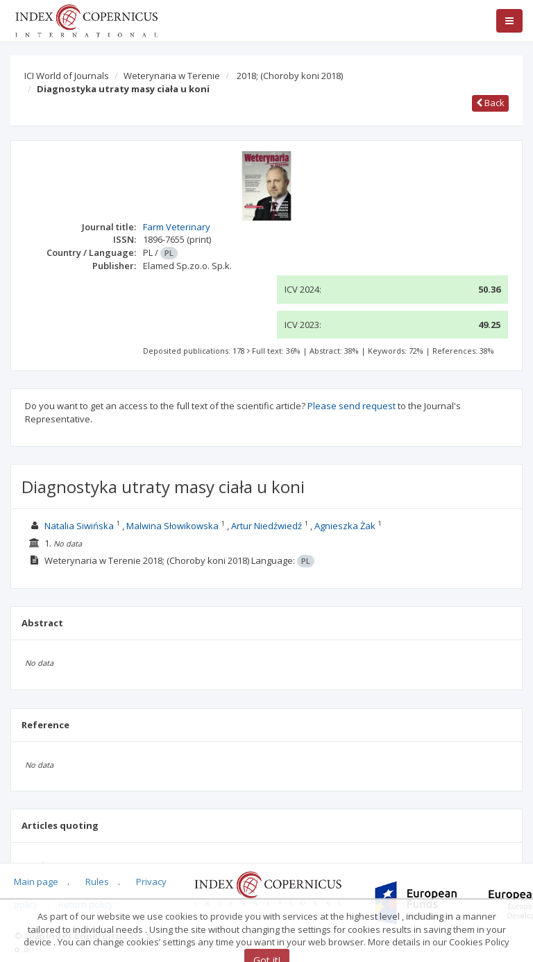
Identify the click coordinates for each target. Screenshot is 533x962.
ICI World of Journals (66, 75)
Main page (36, 881)
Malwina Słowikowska (172, 525)
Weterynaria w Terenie (172, 75)
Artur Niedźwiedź (266, 525)
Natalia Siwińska (79, 525)
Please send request (351, 406)
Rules (97, 881)
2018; (290, 75)
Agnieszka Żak (344, 525)
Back (490, 102)
